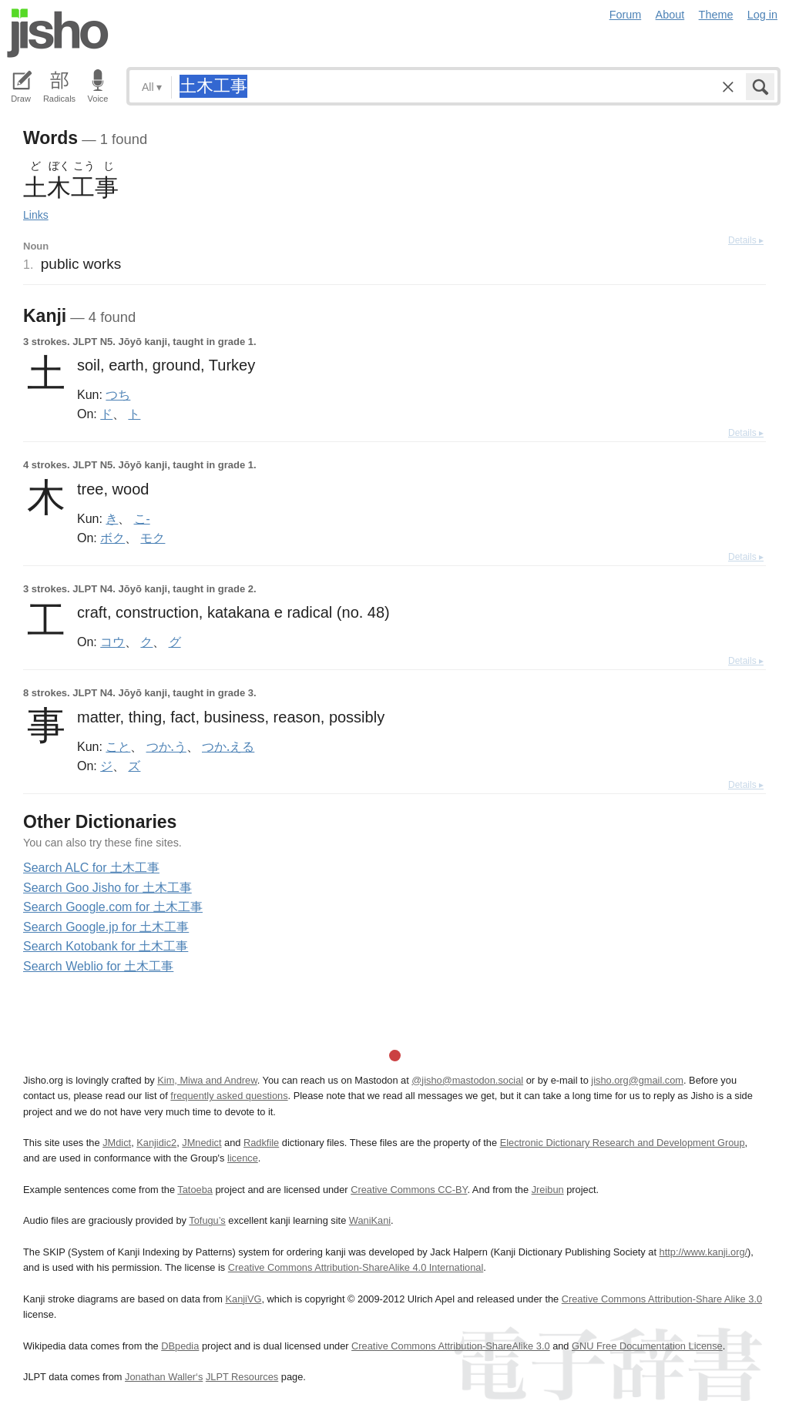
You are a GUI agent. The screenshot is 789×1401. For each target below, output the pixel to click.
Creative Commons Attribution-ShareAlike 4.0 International (355, 1267)
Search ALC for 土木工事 (91, 867)
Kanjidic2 (156, 1142)
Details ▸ (746, 240)
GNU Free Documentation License (647, 1346)
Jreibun (548, 1189)
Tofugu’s (207, 1220)
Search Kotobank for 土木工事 (105, 946)
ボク (112, 537)
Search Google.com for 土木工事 (113, 906)
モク (152, 537)
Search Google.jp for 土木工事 (106, 926)
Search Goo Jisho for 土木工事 (107, 887)
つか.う (166, 746)
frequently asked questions (228, 1095)
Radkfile (261, 1142)
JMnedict (201, 1142)
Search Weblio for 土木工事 (98, 966)
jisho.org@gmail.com (637, 1080)
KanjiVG (243, 1299)
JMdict (116, 1142)
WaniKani (370, 1220)
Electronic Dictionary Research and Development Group (622, 1142)
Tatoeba (195, 1189)
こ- (142, 518)
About (670, 14)
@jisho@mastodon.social (467, 1080)
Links (36, 215)
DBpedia (180, 1346)
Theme (716, 14)
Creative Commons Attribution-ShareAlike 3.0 (450, 1346)
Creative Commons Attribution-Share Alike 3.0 (662, 1299)
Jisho (58, 33)
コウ (112, 641)
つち (118, 394)
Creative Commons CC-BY (409, 1189)
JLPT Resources (242, 1377)
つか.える (228, 746)
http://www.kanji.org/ (704, 1252)
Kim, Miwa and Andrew (207, 1080)
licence (242, 1158)
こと (118, 746)
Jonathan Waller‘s (164, 1377)
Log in (762, 14)
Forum (625, 14)
